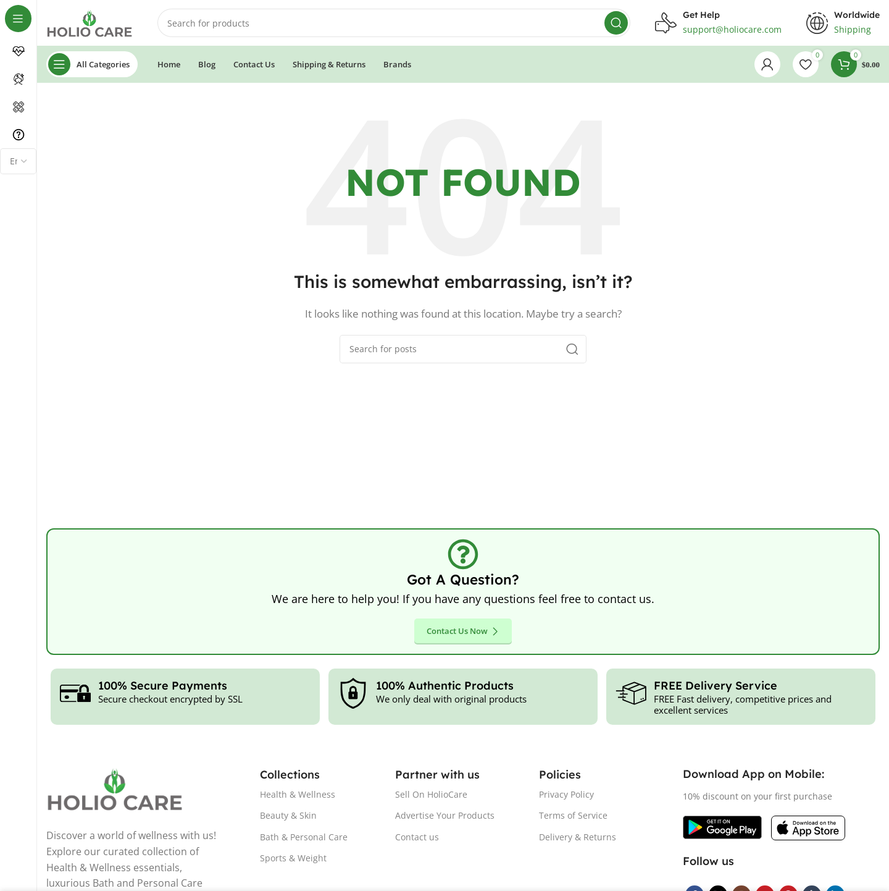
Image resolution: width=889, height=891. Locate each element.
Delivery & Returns (577, 840)
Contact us (417, 840)
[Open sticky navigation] (92, 68)
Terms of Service (573, 819)
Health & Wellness (297, 798)
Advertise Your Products (445, 819)
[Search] (393, 25)
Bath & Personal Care (304, 840)
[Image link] (722, 830)
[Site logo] (89, 23)
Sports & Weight (293, 861)
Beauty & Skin (288, 819)
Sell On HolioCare (431, 798)
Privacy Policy (566, 798)
